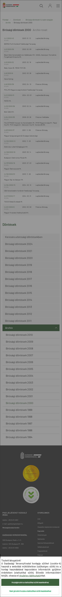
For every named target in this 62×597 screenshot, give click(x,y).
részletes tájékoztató (30, 575)
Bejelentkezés (50, 5)
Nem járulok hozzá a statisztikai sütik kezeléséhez (30, 591)
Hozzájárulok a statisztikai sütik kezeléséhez (30, 582)
